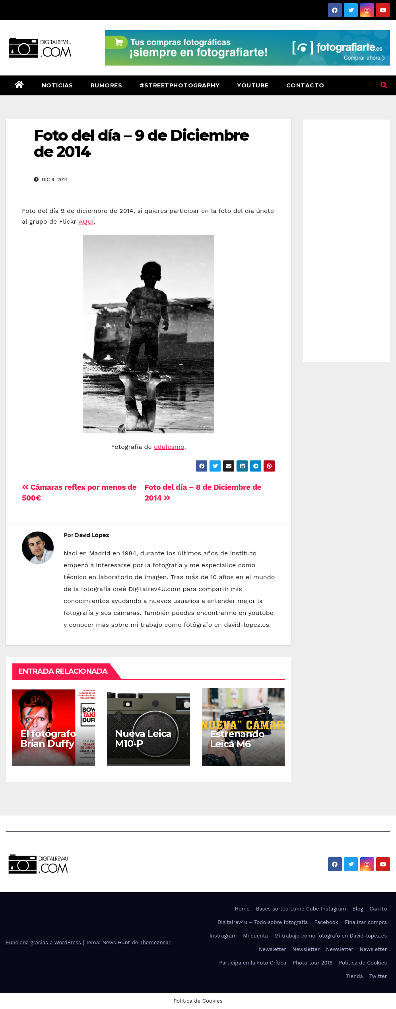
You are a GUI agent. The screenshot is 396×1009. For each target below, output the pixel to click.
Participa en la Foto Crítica (252, 963)
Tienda (354, 976)
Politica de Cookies (363, 963)
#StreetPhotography (179, 85)
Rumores (106, 85)
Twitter (378, 976)
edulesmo (169, 446)
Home (242, 909)
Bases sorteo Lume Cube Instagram (301, 909)
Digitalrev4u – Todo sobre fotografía (262, 922)
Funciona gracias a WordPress (44, 942)
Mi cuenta (255, 936)
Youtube (253, 85)
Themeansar (155, 942)
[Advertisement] (346, 239)
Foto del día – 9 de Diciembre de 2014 (141, 143)
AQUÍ (86, 221)
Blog (357, 909)
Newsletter (272, 949)
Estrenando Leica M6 (237, 739)
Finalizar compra (366, 922)
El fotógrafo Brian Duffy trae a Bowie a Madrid (53, 748)
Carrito (378, 909)
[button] (383, 85)
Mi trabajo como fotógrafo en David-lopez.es (330, 936)
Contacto (305, 85)
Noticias (57, 85)
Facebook (326, 922)
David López (91, 535)
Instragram (223, 936)
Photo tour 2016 (312, 963)
